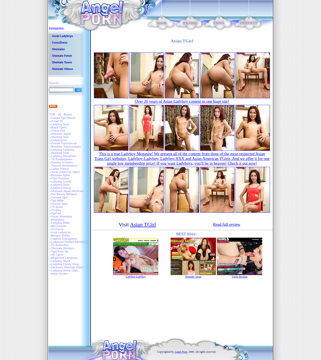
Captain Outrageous (64, 238)
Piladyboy (57, 219)
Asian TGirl (143, 224)
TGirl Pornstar (60, 178)
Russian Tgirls (60, 175)
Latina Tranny (60, 168)
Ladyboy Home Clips (64, 270)
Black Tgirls (59, 127)
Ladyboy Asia (60, 124)
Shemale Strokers (62, 248)
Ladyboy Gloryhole (63, 156)
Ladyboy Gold (60, 184)
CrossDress (59, 42)
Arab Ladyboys (61, 232)
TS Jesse (57, 207)
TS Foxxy (57, 229)
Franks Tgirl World (63, 118)
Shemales (58, 49)
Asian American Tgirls (65, 172)
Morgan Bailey (60, 235)
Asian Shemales (61, 216)
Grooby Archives (62, 162)
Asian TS (57, 121)
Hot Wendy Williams (64, 194)
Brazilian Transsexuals (66, 146)
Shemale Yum (60, 137)
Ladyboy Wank (60, 261)
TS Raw (56, 210)
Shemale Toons (62, 62)
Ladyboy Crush (61, 181)
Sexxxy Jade (59, 203)
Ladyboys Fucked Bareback (69, 242)
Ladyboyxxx (59, 140)
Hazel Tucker (59, 273)
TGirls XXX (58, 130)
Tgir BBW (57, 200)
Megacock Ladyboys (64, 257)
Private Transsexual (64, 143)
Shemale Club (60, 153)
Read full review (226, 224)
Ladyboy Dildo (60, 222)
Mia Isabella (58, 226)
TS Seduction (60, 245)
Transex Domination (64, 165)
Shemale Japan (61, 134)
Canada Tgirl (59, 197)
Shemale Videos (62, 69)
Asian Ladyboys (62, 36)
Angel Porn (181, 351)
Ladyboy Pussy (61, 188)
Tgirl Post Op (59, 251)
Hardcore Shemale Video (67, 267)
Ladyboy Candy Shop (65, 264)
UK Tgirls (57, 254)
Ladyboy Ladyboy (62, 149)
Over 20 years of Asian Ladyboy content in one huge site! (182, 101)
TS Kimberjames (62, 159)
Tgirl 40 (56, 213)
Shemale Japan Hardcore (67, 191)
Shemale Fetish (62, 55)
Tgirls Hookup (239, 276)
